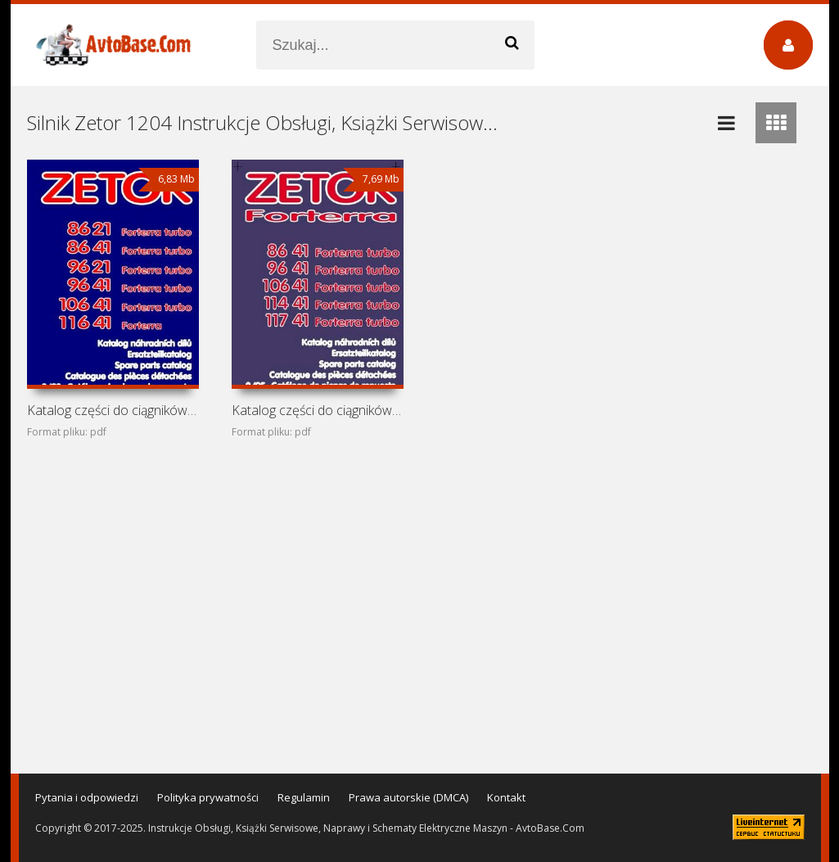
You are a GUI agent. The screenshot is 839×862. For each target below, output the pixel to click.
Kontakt (506, 797)
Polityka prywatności (208, 797)
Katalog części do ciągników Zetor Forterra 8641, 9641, (318, 410)
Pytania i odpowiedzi (86, 797)
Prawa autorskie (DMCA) (408, 797)
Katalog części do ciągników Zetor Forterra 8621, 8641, (113, 410)
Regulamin (303, 797)
